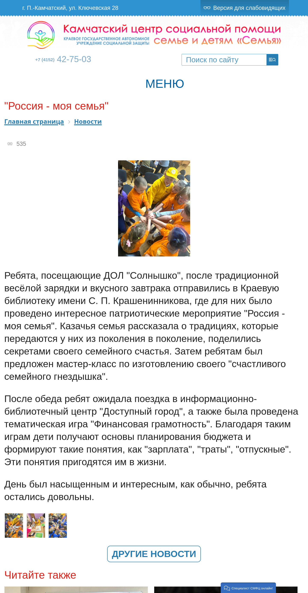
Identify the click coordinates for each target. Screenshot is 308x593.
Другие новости (154, 554)
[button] (248, 588)
